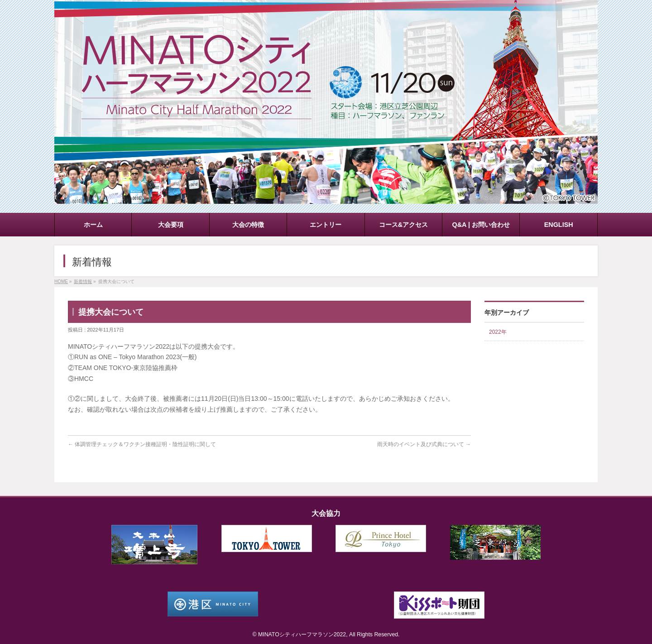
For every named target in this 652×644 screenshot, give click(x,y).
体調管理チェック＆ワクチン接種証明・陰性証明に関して (142, 444)
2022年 (498, 332)
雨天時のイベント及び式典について (424, 444)
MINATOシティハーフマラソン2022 (302, 634)
